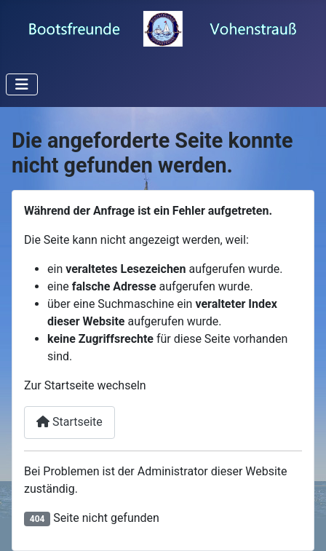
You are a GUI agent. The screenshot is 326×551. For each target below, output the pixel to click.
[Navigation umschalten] (22, 84)
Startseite (69, 422)
